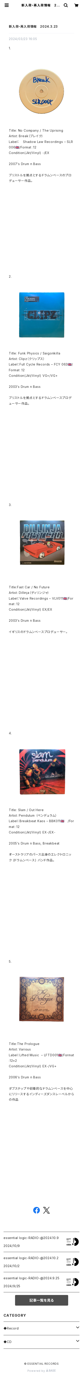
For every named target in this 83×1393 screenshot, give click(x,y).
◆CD (8, 1342)
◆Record (11, 1328)
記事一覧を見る (41, 1300)
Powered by (41, 1370)
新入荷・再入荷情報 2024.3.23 (33, 26)
